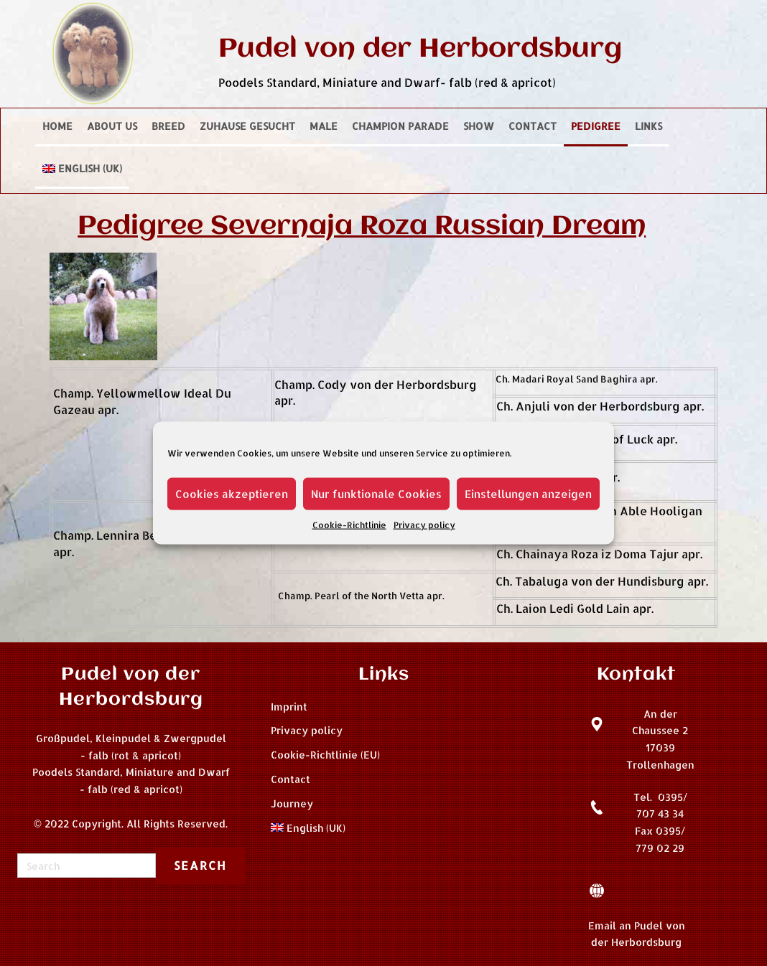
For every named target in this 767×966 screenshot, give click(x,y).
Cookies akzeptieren (231, 493)
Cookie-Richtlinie (349, 525)
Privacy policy (424, 525)
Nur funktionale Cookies (376, 493)
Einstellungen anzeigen (528, 493)
